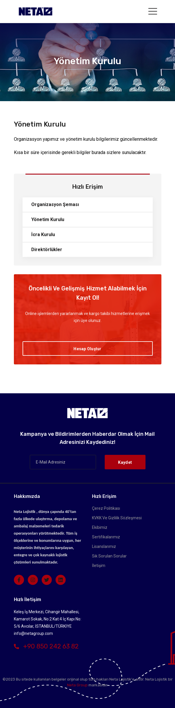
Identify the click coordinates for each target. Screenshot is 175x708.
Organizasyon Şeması (55, 204)
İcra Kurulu (43, 234)
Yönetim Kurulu (47, 219)
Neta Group (77, 685)
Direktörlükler (46, 249)
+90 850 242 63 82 (46, 646)
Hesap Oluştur (87, 348)
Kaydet (125, 462)
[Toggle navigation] (152, 11)
